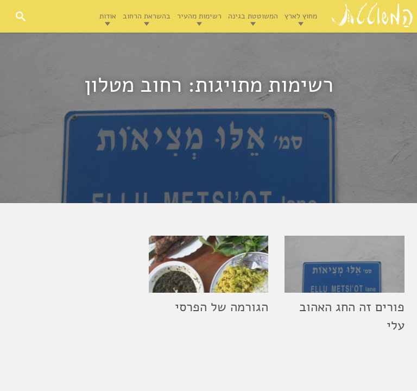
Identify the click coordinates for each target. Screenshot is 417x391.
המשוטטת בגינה (253, 16)
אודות (107, 16)
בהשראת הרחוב (146, 16)
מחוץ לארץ (301, 16)
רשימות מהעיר (199, 16)
